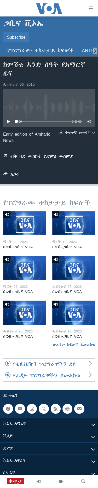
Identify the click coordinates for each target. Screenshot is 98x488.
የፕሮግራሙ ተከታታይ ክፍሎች (40, 51)
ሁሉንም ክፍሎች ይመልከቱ (74, 345)
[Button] (11, 175)
